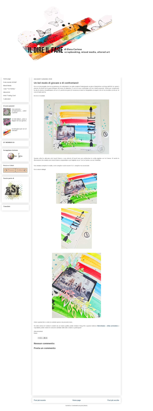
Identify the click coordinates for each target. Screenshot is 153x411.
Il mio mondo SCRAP (10, 82)
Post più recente (40, 400)
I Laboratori (7, 99)
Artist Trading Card (9, 95)
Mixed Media (7, 85)
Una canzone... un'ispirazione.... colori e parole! (19, 110)
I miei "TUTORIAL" (9, 89)
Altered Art (6, 92)
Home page (76, 400)
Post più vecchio (113, 400)
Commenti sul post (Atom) (79, 405)
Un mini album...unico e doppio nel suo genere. (19, 120)
